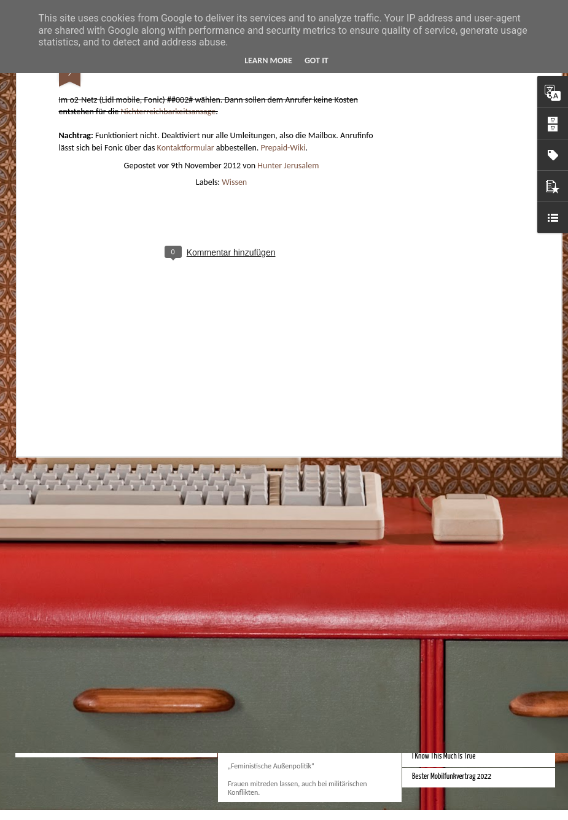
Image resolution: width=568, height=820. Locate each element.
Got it (317, 60)
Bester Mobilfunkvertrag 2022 (451, 777)
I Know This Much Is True (443, 756)
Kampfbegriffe (252, 718)
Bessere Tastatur (434, 675)
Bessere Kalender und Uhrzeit (450, 568)
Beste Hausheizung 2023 (445, 528)
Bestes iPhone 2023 (261, 530)
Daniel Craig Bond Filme (442, 716)
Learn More (268, 60)
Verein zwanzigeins (260, 657)
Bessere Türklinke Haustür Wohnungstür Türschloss (480, 736)
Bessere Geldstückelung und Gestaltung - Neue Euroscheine (489, 589)
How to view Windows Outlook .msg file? (116, 665)
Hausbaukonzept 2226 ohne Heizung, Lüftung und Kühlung (157, 422)
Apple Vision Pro (255, 413)
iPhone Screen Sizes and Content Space (462, 548)
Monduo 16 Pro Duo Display (447, 431)
